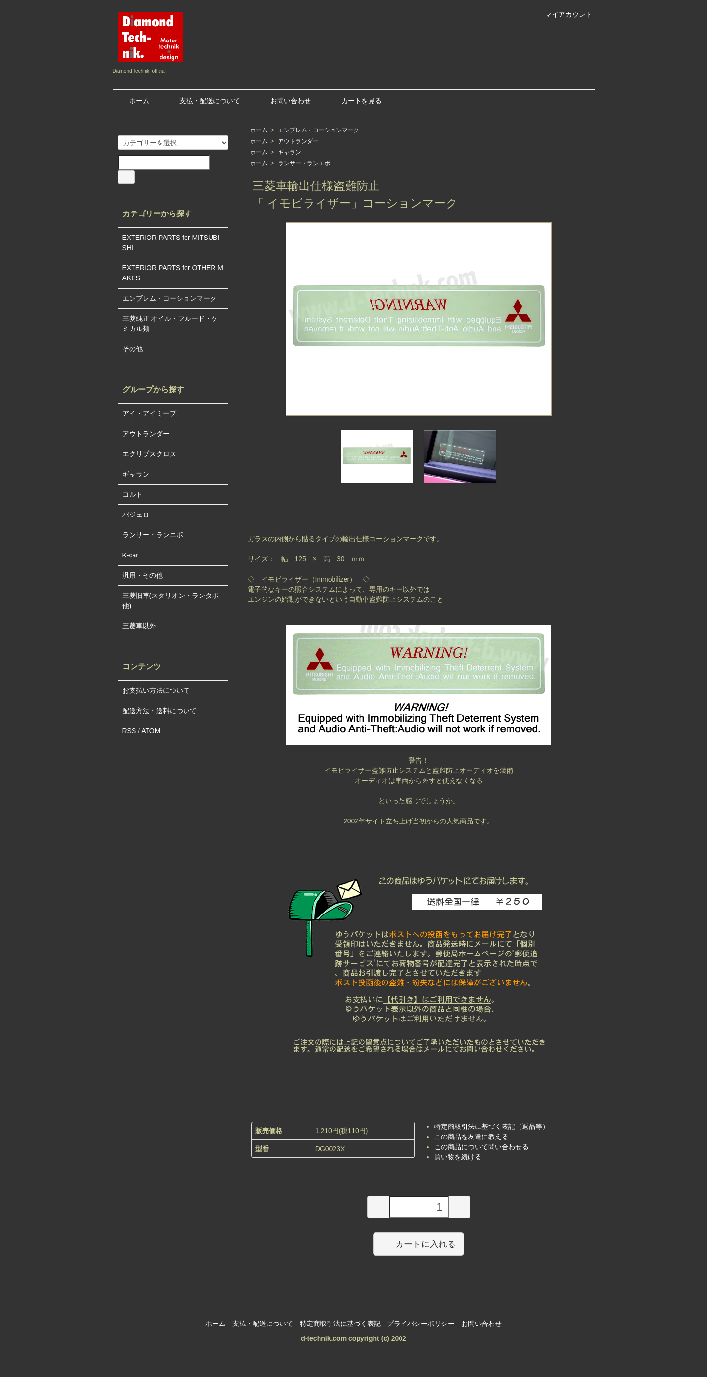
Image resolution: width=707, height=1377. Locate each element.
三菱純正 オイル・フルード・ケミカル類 (170, 323)
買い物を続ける (457, 1157)
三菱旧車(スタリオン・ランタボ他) (170, 600)
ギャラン (289, 152)
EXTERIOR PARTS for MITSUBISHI (171, 243)
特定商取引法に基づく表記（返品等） (491, 1126)
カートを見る (354, 101)
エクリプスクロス (149, 454)
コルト (132, 494)
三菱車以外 (139, 626)
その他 (132, 349)
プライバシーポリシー (420, 1323)
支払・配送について (202, 101)
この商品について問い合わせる (481, 1147)
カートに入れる (418, 1243)
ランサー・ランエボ (304, 163)
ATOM (150, 731)
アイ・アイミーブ (149, 413)
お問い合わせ (283, 101)
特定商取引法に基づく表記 (340, 1323)
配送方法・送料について (159, 711)
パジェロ (135, 514)
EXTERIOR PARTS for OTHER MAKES (173, 273)
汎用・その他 (142, 575)
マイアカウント (563, 14)
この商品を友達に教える (471, 1136)
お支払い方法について (156, 690)
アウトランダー (298, 141)
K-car (130, 555)
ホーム (132, 101)
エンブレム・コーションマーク (318, 130)
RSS (129, 731)
